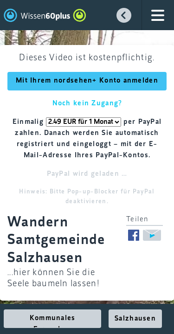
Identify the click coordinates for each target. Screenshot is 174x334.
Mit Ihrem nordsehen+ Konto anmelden (87, 80)
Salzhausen (135, 318)
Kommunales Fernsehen (53, 321)
